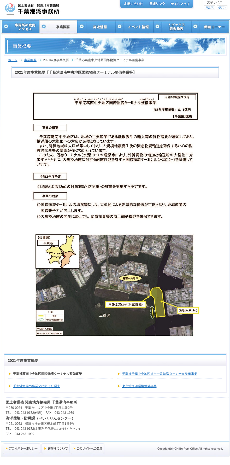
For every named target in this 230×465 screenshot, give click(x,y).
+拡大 (209, 7)
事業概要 (58, 26)
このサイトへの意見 (87, 448)
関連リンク (156, 4)
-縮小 (222, 7)
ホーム (12, 60)
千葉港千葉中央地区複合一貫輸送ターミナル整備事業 (159, 374)
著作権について (56, 448)
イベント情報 (134, 26)
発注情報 (96, 26)
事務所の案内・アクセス (20, 26)
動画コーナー (210, 26)
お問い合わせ (133, 4)
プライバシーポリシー (21, 448)
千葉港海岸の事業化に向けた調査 (36, 386)
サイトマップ (179, 4)
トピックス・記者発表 (172, 26)
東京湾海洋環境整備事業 (139, 386)
